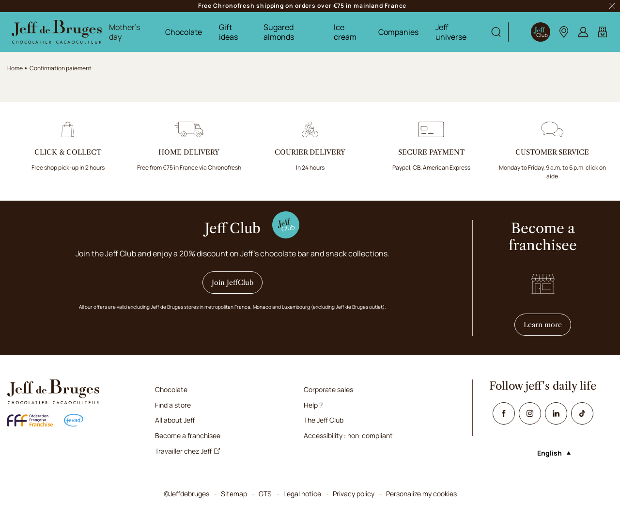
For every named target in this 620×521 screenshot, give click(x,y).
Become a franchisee (187, 435)
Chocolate (183, 32)
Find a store (173, 405)
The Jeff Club (323, 420)
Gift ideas (228, 32)
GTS (265, 493)
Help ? (313, 405)
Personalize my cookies (421, 493)
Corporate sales (328, 389)
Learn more (547, 324)
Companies (398, 32)
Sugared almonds (279, 32)
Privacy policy (353, 493)
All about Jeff (175, 420)
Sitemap (234, 493)
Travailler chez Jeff (187, 451)
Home (15, 68)
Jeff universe (450, 32)
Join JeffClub (232, 282)
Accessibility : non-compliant (348, 435)
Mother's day (124, 32)
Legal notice (302, 493)
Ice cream (345, 32)
